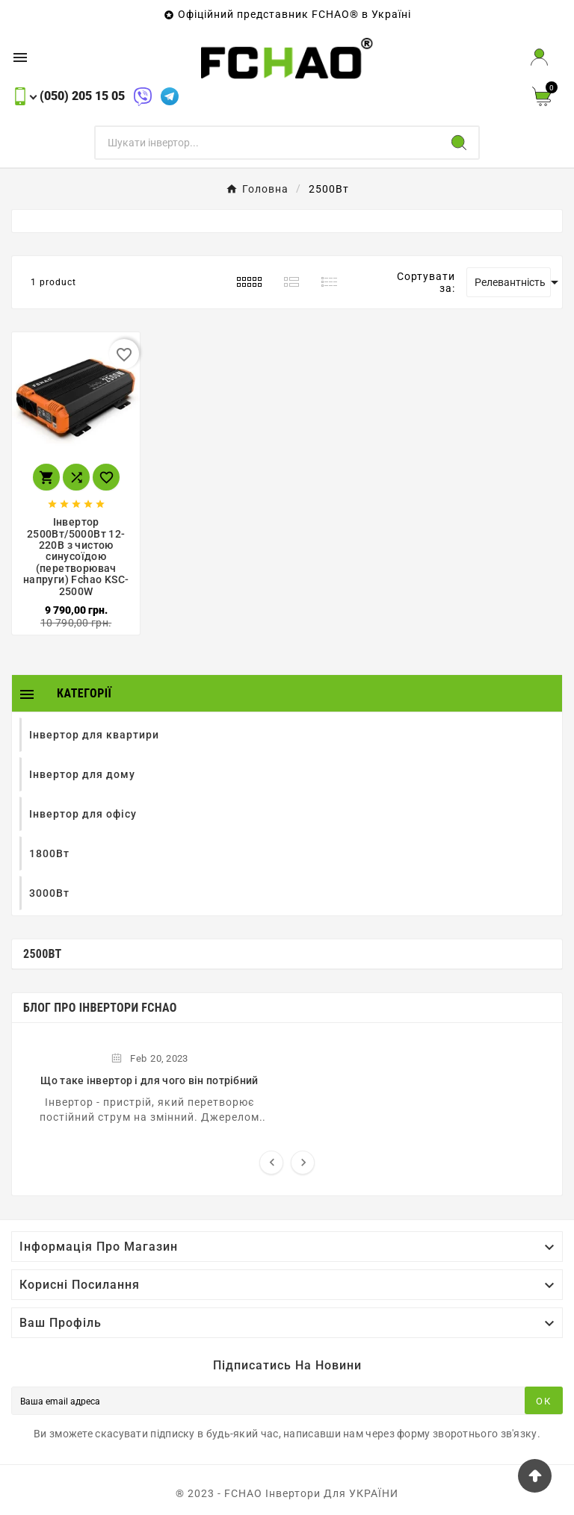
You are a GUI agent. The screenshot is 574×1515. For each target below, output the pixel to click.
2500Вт (42, 954)
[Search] (458, 142)
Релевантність (513, 282)
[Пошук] (268, 142)
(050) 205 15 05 (82, 96)
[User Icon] (539, 57)
